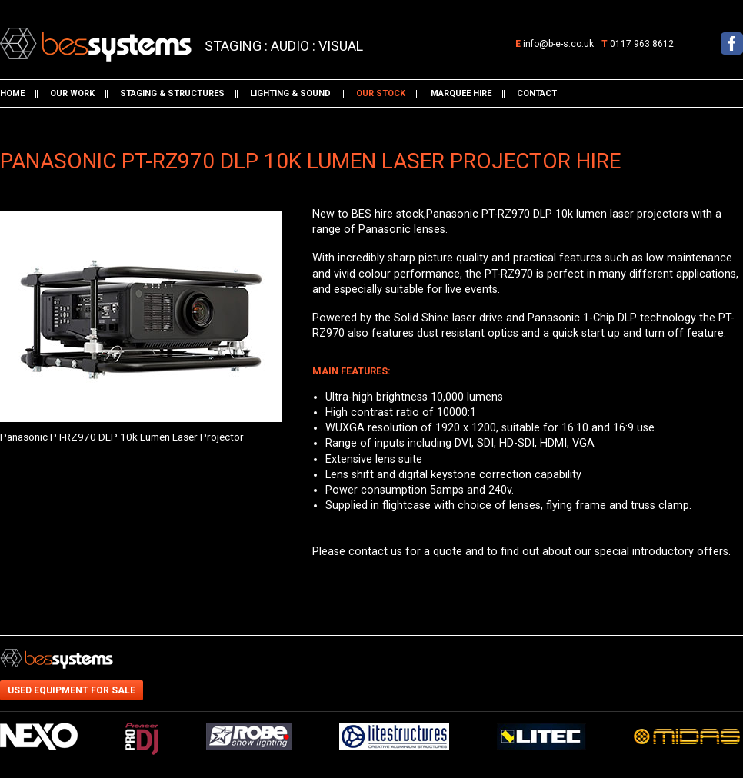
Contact (537, 93)
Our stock (380, 93)
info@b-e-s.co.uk (558, 43)
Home (12, 93)
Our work (72, 93)
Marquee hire (461, 93)
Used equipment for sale (71, 690)
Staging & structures (172, 93)
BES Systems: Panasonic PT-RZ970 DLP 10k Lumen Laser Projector (79, 40)
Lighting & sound (290, 93)
